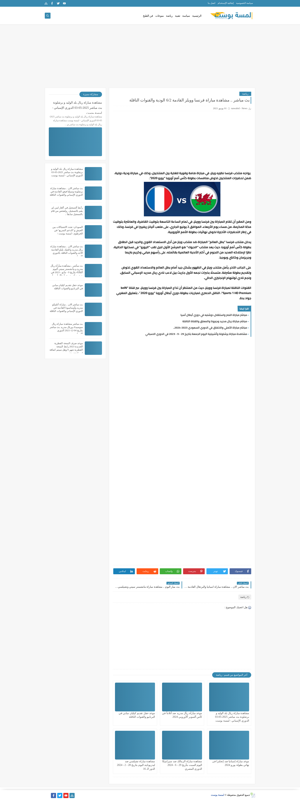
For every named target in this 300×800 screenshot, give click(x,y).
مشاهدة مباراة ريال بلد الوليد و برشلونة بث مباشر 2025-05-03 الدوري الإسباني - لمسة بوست (232, 717)
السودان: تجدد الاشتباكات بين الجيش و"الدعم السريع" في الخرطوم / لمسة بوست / (67, 230)
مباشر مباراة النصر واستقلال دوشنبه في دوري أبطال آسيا (213, 314)
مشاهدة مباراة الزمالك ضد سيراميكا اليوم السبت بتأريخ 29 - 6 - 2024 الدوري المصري (182, 765)
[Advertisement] (150, 58)
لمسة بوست (217, 794)
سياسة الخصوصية (244, 3)
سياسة (186, 15)
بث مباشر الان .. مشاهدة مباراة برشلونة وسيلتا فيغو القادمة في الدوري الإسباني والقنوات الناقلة (66, 191)
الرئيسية (196, 15)
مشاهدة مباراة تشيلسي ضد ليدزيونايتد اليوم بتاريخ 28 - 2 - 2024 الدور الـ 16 (136, 765)
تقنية (177, 15)
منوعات (159, 15)
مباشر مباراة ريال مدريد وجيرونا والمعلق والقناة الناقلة (214, 321)
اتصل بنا (211, 3)
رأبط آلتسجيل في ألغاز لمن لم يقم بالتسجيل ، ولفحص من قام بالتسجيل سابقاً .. (67, 211)
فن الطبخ (148, 15)
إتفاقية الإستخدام (226, 3)
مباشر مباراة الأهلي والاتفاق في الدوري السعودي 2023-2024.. (210, 327)
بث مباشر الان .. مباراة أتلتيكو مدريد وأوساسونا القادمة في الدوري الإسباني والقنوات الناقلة (66, 307)
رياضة (169, 15)
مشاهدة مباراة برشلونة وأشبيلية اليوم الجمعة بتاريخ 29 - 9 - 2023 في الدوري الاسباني (196, 333)
